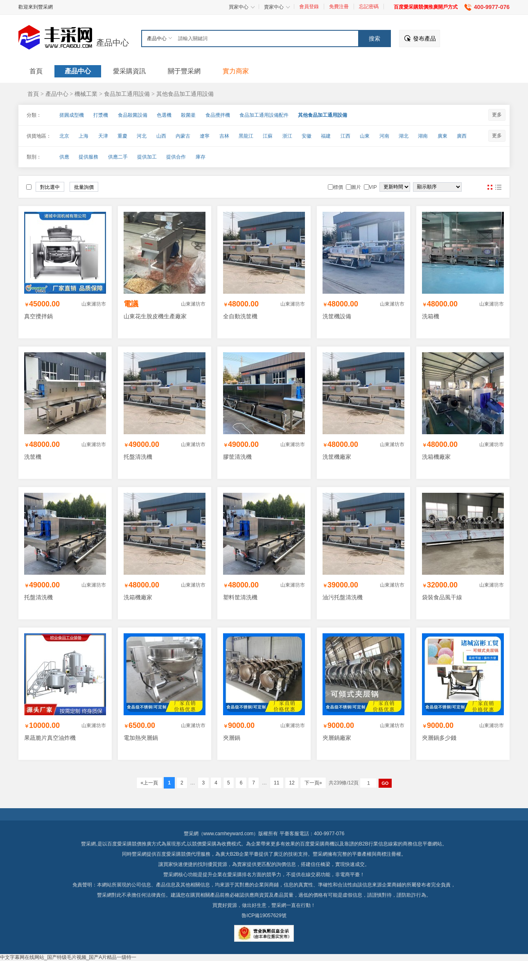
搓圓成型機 (71, 115)
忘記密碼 (369, 6)
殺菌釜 (188, 115)
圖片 (490, 187)
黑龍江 (246, 136)
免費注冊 (339, 6)
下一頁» (313, 783)
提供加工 (147, 157)
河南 (384, 136)
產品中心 (112, 42)
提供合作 (176, 157)
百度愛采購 (168, 854)
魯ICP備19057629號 (263, 915)
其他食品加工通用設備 (185, 94)
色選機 (164, 115)
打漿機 (100, 115)
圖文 (498, 187)
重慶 (122, 136)
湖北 (403, 136)
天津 (103, 136)
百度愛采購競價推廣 (129, 844)
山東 (365, 136)
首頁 (33, 94)
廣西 (462, 136)
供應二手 (118, 157)
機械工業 (85, 94)
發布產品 (424, 38)
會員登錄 (309, 6)
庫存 (200, 157)
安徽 (306, 136)
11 (277, 783)
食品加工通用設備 (127, 94)
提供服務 (88, 157)
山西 (161, 136)
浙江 (287, 136)
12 (292, 783)
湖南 (423, 136)
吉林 (224, 136)
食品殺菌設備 (132, 115)
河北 (142, 136)
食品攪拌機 (217, 115)
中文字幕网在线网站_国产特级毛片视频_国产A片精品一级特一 (68, 957)
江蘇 (268, 136)
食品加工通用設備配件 (264, 115)
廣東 (442, 136)
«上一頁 (149, 783)
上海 (83, 136)
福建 (326, 136)
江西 (345, 136)
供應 (64, 157)
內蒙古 (183, 136)
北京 (64, 136)
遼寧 (205, 136)
